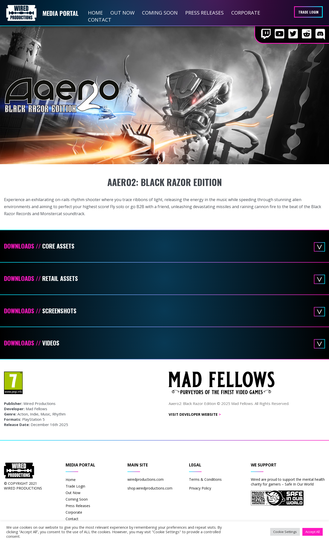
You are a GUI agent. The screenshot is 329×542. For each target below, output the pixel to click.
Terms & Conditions (205, 479)
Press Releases (204, 12)
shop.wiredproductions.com (149, 488)
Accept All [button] (312, 531)
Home (95, 12)
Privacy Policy (200, 488)
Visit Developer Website (195, 414)
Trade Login (308, 12)
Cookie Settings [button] (285, 531)
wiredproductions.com (145, 479)
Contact (99, 19)
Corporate (245, 12)
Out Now (122, 12)
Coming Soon (160, 12)
